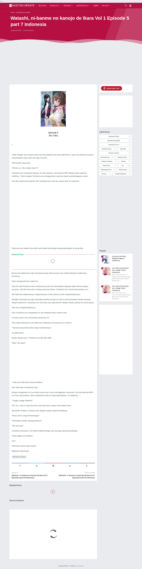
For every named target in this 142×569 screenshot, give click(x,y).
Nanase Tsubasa (107, 161)
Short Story (42, 5)
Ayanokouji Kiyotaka (113, 140)
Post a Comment (28, 30)
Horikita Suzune (106, 149)
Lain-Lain (105, 5)
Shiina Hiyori (123, 169)
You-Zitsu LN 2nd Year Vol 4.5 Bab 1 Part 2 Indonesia (120, 270)
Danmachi (67, 5)
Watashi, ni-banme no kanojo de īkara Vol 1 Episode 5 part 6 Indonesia (77, 476)
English (95, 5)
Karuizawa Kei (105, 157)
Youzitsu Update (22, 5)
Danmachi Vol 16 (113, 145)
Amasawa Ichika (113, 136)
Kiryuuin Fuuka (122, 157)
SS (123, 165)
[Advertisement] (71, 65)
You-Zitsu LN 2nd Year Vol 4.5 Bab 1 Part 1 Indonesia (120, 288)
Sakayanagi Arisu (106, 169)
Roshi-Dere (106, 165)
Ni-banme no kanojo (19, 457)
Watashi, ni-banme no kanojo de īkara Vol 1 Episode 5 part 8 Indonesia (30, 476)
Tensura (103, 174)
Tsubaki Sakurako (120, 174)
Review (123, 161)
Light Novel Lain (82, 5)
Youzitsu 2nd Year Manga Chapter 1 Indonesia (119, 258)
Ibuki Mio (123, 149)
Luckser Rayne (80, 566)
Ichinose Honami (113, 153)
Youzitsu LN (54, 5)
